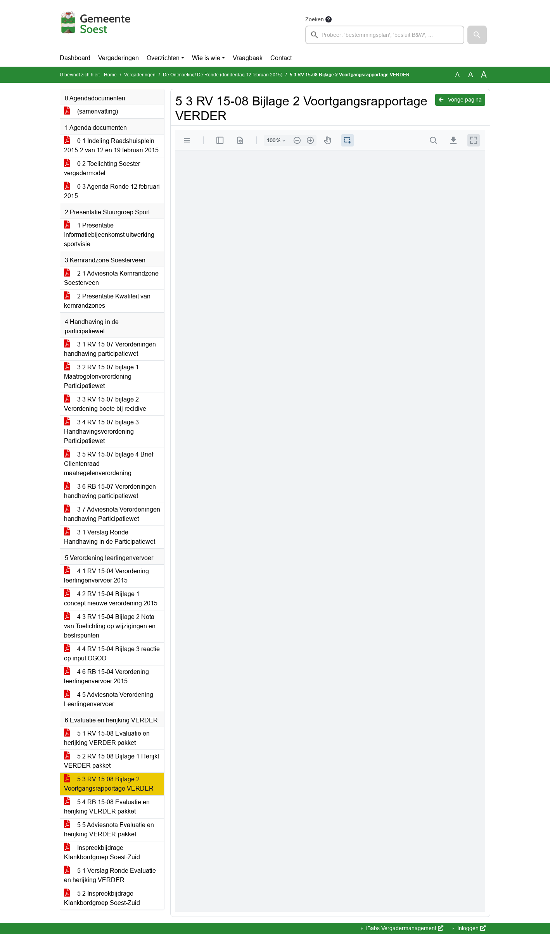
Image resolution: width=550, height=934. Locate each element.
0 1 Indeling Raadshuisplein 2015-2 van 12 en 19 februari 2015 (111, 145)
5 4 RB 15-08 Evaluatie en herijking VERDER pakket (107, 807)
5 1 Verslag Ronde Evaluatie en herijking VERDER (110, 875)
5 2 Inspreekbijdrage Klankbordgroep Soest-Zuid (102, 898)
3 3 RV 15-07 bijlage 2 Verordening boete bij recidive (105, 404)
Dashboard (75, 58)
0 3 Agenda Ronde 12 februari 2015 (112, 191)
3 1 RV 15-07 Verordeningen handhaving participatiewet (110, 349)
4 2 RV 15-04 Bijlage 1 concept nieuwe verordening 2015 (110, 599)
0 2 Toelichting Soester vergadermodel (102, 168)
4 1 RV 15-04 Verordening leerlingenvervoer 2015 (106, 576)
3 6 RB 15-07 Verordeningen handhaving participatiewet (110, 491)
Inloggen (471, 928)
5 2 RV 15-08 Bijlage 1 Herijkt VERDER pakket (111, 761)
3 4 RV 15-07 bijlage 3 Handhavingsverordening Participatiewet (101, 431)
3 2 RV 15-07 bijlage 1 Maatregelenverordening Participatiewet (101, 376)
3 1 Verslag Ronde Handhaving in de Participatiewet (109, 537)
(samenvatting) (91, 111)
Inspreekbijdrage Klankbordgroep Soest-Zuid (102, 852)
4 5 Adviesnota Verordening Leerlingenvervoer (108, 699)
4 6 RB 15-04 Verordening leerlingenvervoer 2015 (106, 676)
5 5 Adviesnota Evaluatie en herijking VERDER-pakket (109, 829)
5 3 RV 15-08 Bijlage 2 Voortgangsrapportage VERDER (109, 784)
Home (110, 75)
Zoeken (314, 19)
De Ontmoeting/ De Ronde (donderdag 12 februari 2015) (222, 75)
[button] (477, 35)
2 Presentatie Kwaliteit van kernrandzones (107, 301)
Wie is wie (206, 58)
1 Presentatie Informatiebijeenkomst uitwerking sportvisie (109, 234)
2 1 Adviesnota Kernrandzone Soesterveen (111, 278)
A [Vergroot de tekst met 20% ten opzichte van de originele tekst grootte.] (470, 75)
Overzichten (163, 58)
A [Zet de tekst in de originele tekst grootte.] (457, 74)
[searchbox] (384, 35)
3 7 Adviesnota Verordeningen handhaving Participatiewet (112, 514)
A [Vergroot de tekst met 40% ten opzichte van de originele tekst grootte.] (484, 74)
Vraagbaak (248, 58)
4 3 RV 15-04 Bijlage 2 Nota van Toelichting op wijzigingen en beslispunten (110, 626)
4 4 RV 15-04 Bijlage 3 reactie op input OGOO (112, 654)
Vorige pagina (460, 100)
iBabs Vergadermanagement (404, 928)
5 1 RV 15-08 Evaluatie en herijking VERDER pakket (107, 738)
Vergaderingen (118, 58)
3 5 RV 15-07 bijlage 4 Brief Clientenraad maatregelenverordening (108, 463)
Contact (281, 58)
